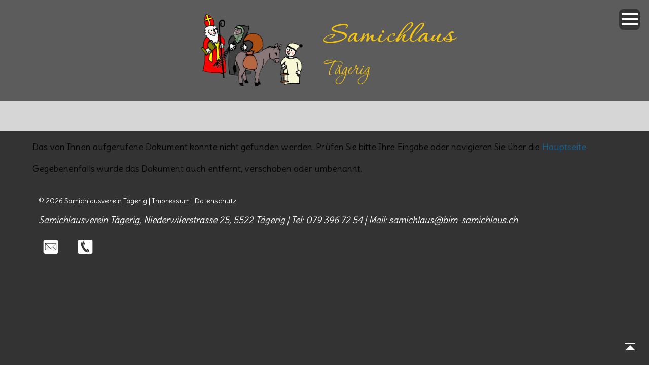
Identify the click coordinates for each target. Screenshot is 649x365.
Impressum (171, 200)
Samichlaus (389, 36)
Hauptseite (564, 147)
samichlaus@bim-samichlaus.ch (453, 220)
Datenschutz (215, 200)
